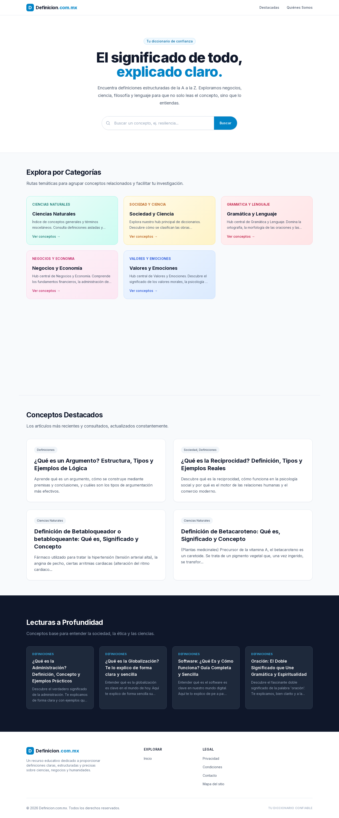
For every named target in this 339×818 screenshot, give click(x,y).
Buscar (225, 123)
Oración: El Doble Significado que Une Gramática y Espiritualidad (279, 668)
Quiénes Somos (300, 7)
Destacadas (269, 7)
